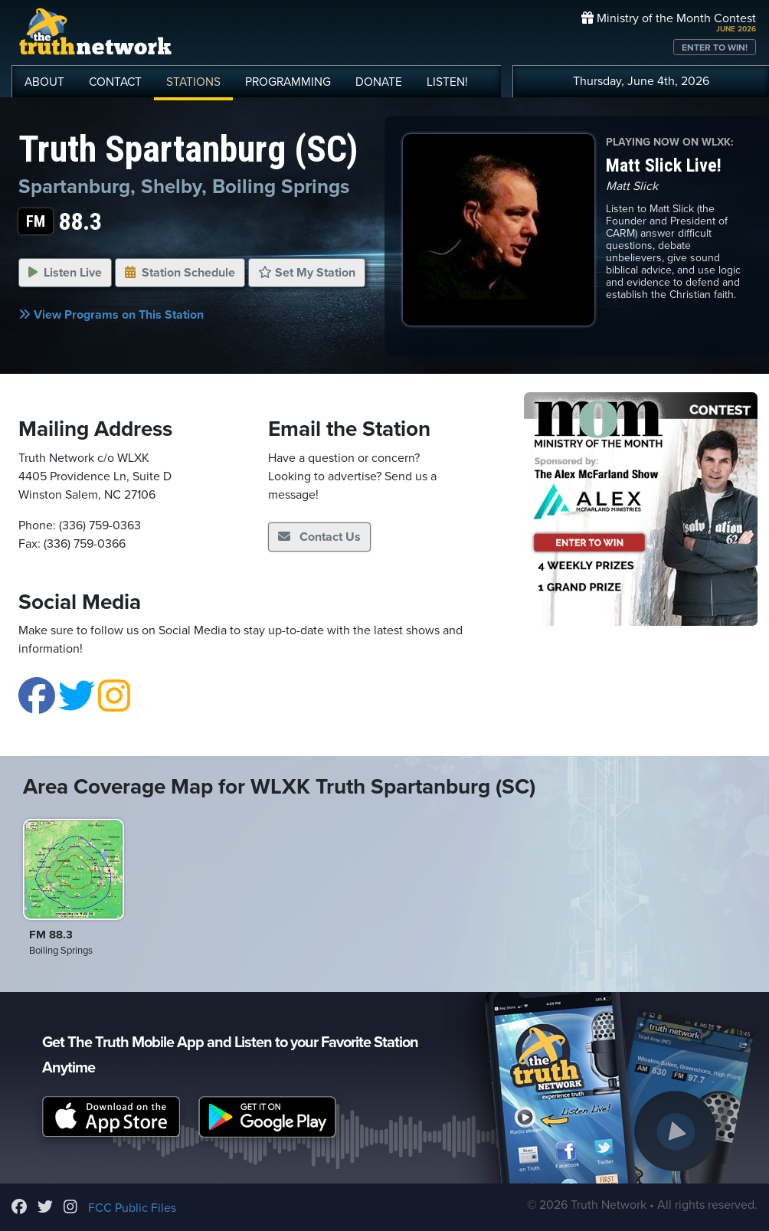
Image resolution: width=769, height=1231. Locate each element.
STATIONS (193, 82)
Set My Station (306, 272)
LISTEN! (447, 82)
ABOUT (44, 82)
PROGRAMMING (288, 82)
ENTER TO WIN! (715, 47)
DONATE (378, 82)
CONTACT (115, 82)
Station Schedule (180, 272)
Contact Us (319, 537)
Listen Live (65, 272)
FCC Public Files (132, 1208)
